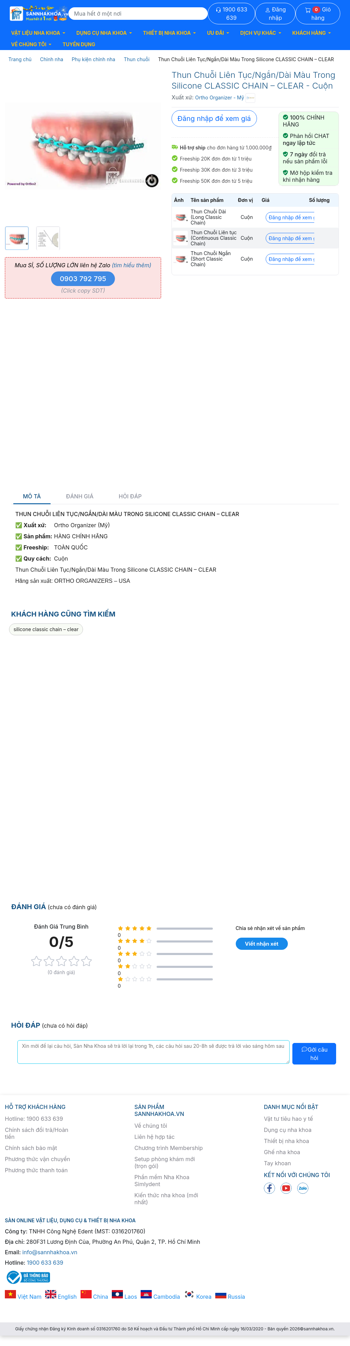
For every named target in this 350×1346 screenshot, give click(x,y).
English (61, 1296)
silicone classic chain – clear (46, 629)
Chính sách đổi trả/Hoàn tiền (36, 1133)
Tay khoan (277, 1163)
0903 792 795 (83, 279)
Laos (124, 1296)
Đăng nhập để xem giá (214, 118)
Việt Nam (23, 1296)
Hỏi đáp (130, 496)
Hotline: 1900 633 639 (34, 1118)
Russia (230, 1296)
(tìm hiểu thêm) (131, 265)
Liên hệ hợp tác (154, 1136)
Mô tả (32, 496)
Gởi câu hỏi (314, 1053)
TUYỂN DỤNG (78, 44)
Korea (197, 1296)
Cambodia (160, 1296)
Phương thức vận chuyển (37, 1159)
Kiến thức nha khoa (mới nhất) (166, 1199)
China (94, 1296)
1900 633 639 (231, 13)
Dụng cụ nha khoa (287, 1129)
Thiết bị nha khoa (286, 1140)
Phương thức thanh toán (36, 1170)
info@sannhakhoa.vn (49, 1252)
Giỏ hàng (318, 13)
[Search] (138, 13)
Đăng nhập (275, 13)
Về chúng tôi (150, 1125)
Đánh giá (79, 496)
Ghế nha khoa (282, 1152)
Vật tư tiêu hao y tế (288, 1118)
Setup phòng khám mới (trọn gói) (164, 1162)
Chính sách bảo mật (31, 1147)
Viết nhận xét (261, 943)
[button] (38, 33)
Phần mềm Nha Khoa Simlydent (161, 1181)
